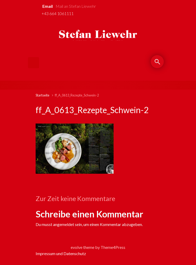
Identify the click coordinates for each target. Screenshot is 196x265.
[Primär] (33, 62)
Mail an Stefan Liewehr (76, 6)
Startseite (42, 95)
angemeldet (63, 224)
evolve (76, 247)
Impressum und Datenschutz (61, 253)
